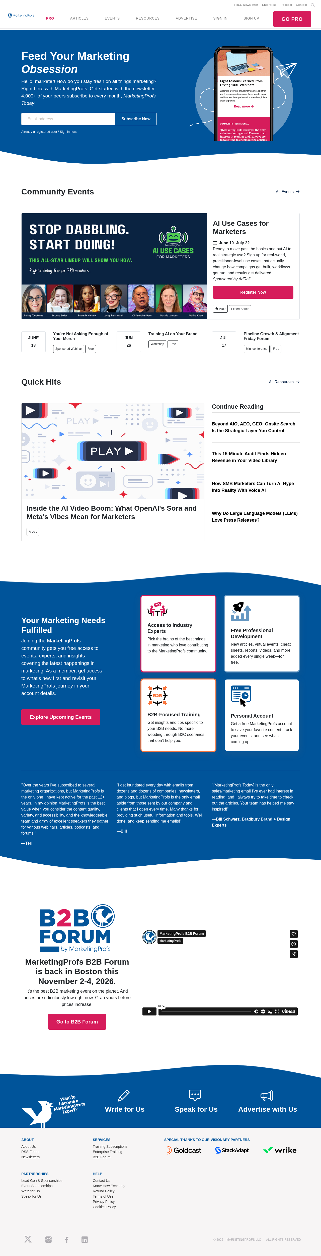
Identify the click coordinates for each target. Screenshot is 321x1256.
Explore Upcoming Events (61, 717)
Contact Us (101, 1181)
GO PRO (292, 19)
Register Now (253, 292)
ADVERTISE (186, 18)
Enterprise (269, 4)
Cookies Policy (104, 1207)
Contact (301, 4)
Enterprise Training (107, 1152)
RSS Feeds (30, 1152)
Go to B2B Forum (77, 953)
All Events (288, 192)
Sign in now (68, 132)
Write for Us (30, 1191)
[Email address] (68, 119)
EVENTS (112, 18)
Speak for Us (31, 1196)
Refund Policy (103, 1191)
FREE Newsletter (246, 4)
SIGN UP (251, 18)
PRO (50, 18)
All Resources (284, 382)
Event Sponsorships (37, 1186)
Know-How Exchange (109, 1186)
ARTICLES (79, 18)
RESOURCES (148, 18)
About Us (28, 1147)
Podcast (286, 4)
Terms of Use (103, 1196)
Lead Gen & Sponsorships (41, 1181)
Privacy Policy (104, 1202)
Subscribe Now (135, 119)
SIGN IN (220, 18)
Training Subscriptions (110, 1147)
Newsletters (30, 1157)
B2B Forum (102, 1157)
